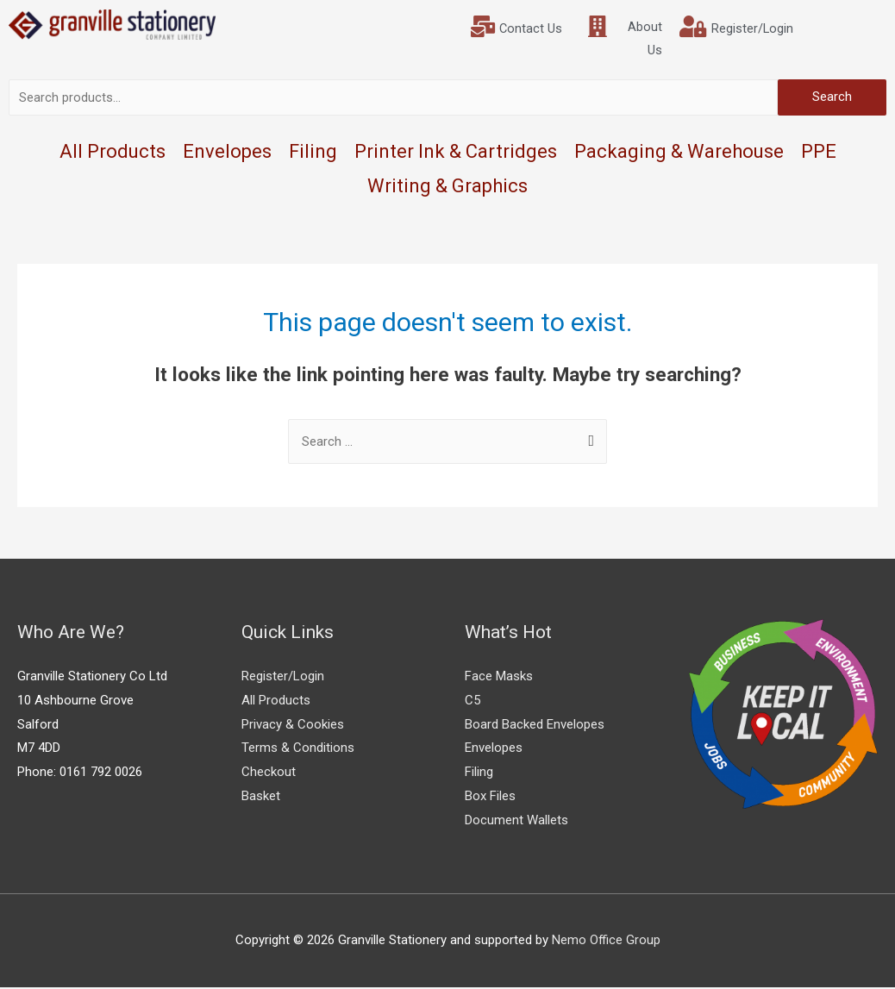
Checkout (268, 774)
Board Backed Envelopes (534, 726)
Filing (313, 153)
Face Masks (499, 677)
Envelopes (227, 153)
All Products (112, 153)
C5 (472, 702)
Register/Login (282, 677)
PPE (818, 153)
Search (832, 98)
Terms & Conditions (297, 750)
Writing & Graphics (447, 187)
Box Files (490, 797)
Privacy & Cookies (292, 726)
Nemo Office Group (605, 941)
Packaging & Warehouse (679, 153)
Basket (260, 797)
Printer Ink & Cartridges (455, 153)
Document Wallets (516, 821)
